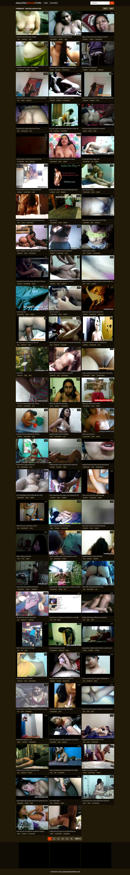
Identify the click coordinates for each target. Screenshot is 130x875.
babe (25, 253)
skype (27, 558)
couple (91, 39)
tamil (60, 161)
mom (23, 222)
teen (88, 283)
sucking (52, 192)
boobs (85, 650)
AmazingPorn (28, 3)
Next (78, 839)
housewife (64, 131)
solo (33, 192)
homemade (53, 39)
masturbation (99, 467)
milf (55, 772)
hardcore (57, 70)
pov (31, 131)
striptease (34, 589)
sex (18, 100)
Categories (53, 3)
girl (65, 589)
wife (92, 222)
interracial (100, 314)
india (94, 131)
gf (92, 161)
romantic (58, 467)
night (64, 467)
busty (33, 70)
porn (51, 406)
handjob (52, 681)
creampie (24, 39)
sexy (18, 39)
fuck (97, 100)
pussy (51, 70)
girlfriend (100, 70)
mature (61, 39)
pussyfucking (100, 375)
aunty (90, 131)
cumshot (52, 497)
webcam (32, 161)
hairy (25, 375)
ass (18, 131)
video (67, 650)
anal (30, 39)
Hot (105, 8)
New (111, 8)
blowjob (85, 39)
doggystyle (66, 833)
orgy (66, 39)
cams (31, 528)
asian (95, 681)
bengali (52, 467)
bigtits (93, 375)
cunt (18, 558)
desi (18, 222)
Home (46, 3)
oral (84, 558)
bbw (33, 436)
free (23, 558)
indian (85, 131)
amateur (85, 70)
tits (55, 620)
